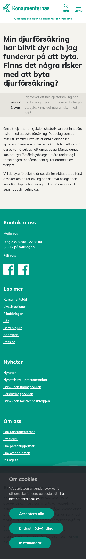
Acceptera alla (31, 513)
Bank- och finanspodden (22, 387)
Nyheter (9, 373)
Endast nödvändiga (36, 528)
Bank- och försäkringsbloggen (26, 401)
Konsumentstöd (15, 300)
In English (10, 460)
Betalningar (12, 328)
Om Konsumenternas (19, 432)
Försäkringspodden (18, 394)
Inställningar (30, 543)
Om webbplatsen (16, 453)
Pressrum (10, 439)
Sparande (11, 335)
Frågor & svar (15, 105)
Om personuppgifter (18, 446)
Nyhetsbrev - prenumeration (25, 380)
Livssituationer (14, 307)
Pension (9, 342)
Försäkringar (13, 314)
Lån (6, 321)
